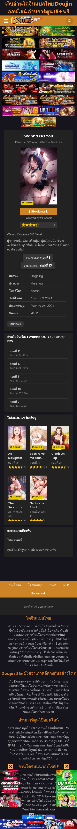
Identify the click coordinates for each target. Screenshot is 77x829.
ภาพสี (52, 585)
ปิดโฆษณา (38, 815)
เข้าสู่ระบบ (23, 550)
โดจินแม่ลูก (35, 585)
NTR (66, 585)
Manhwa (15, 324)
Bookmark (38, 593)
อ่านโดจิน (14, 585)
